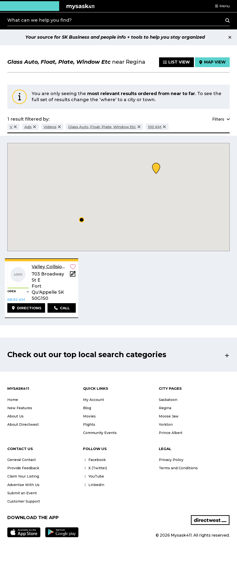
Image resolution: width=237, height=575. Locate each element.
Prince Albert (170, 433)
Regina (165, 408)
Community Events (100, 433)
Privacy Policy (171, 460)
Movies (89, 416)
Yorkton (166, 424)
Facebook (94, 460)
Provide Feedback (23, 468)
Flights (89, 424)
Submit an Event (22, 493)
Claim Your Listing (23, 476)
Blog (87, 408)
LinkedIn (93, 485)
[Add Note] (73, 275)
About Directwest (23, 424)
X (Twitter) (95, 468)
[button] (222, 6)
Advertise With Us (23, 485)
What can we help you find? (39, 20)
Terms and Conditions (178, 468)
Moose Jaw (169, 416)
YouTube (93, 476)
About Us (15, 416)
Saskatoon (168, 400)
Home (12, 400)
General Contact (21, 460)
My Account (93, 400)
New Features (19, 408)
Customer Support (23, 501)
